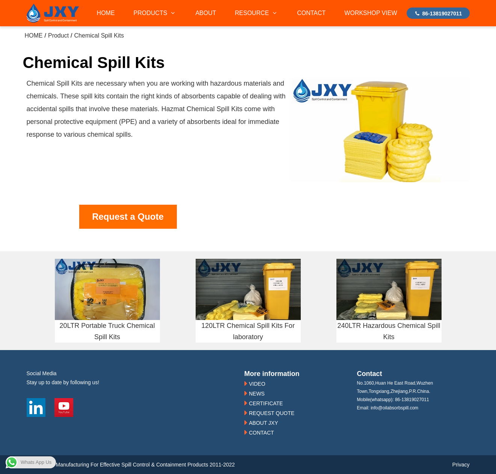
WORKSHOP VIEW (370, 13)
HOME (106, 13)
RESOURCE (257, 13)
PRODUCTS (155, 13)
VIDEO (257, 384)
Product (58, 35)
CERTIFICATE (266, 403)
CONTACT (311, 13)
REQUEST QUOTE (271, 413)
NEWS (257, 394)
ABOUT (205, 13)
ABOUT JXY (263, 423)
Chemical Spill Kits (99, 35)
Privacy (461, 465)
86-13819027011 (438, 14)
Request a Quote (128, 216)
